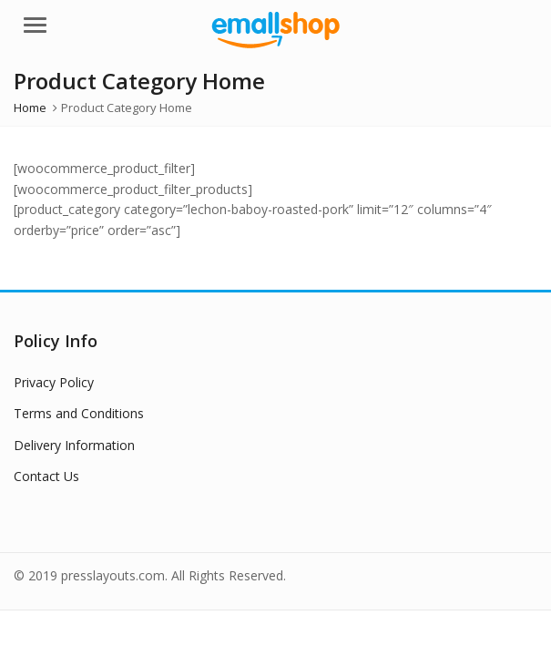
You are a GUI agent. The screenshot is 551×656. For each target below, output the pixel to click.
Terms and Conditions (79, 413)
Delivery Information (74, 445)
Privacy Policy (54, 382)
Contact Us (46, 476)
